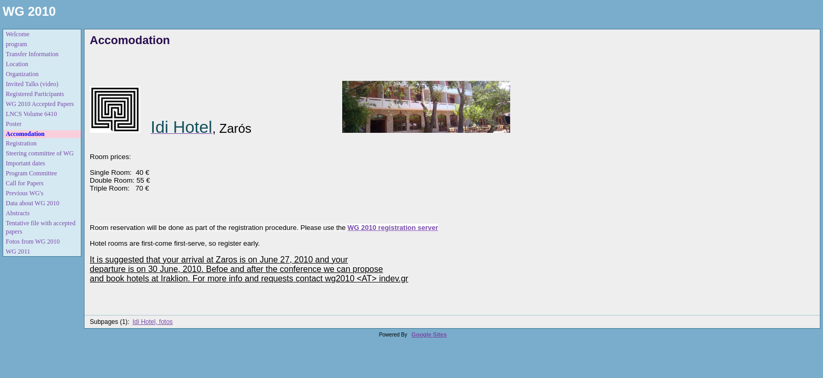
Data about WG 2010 (32, 203)
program (16, 44)
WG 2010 (29, 11)
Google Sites (429, 334)
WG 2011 (18, 251)
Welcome (17, 34)
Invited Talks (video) (32, 84)
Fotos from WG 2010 (33, 241)
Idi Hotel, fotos (152, 322)
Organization (22, 74)
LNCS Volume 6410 (31, 114)
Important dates (25, 163)
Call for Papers (25, 183)
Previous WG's (25, 193)
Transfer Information (32, 54)
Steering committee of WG (39, 153)
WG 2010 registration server (392, 228)
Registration (21, 143)
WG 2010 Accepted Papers (40, 104)
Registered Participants (35, 94)
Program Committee (31, 173)
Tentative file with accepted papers (41, 227)
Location (17, 64)
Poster (14, 124)
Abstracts (17, 213)
